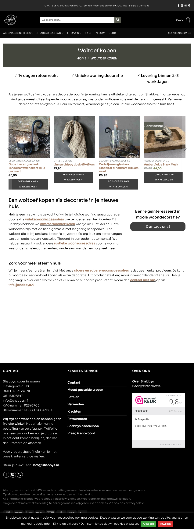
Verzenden (75, 404)
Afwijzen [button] (165, 523)
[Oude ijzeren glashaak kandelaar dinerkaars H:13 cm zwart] (119, 137)
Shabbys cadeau (50, 33)
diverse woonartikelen (57, 224)
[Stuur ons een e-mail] (186, 5)
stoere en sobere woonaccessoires (101, 270)
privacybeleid (134, 503)
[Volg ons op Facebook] (178, 5)
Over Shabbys (143, 381)
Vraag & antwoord (81, 433)
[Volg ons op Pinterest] (189, 5)
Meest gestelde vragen (85, 390)
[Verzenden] (117, 20)
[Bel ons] (20, 475)
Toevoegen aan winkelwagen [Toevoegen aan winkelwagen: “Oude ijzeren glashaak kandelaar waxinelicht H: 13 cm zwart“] (28, 184)
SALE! (88, 33)
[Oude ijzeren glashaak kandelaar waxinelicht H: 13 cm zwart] (29, 137)
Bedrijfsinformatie (146, 386)
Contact (73, 383)
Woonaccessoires (18, 33)
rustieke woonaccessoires (74, 243)
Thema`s (74, 33)
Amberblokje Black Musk (161, 164)
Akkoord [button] (148, 523)
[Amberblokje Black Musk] (164, 137)
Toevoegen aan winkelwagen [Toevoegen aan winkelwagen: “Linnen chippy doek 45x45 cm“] (73, 177)
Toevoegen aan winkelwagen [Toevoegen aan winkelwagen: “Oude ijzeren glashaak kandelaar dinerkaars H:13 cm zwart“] (118, 184)
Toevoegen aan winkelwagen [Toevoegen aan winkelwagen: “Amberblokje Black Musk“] (163, 177)
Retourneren (77, 419)
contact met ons (143, 280)
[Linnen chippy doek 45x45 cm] (74, 137)
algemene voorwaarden (56, 494)
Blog (112, 33)
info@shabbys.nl (21, 285)
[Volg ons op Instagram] (182, 5)
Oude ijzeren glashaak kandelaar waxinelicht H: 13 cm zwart (27, 168)
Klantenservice (179, 33)
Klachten (74, 412)
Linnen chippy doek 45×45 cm (74, 164)
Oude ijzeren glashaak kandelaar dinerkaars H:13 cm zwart (118, 168)
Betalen (73, 397)
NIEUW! (101, 33)
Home (81, 58)
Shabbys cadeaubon (83, 426)
